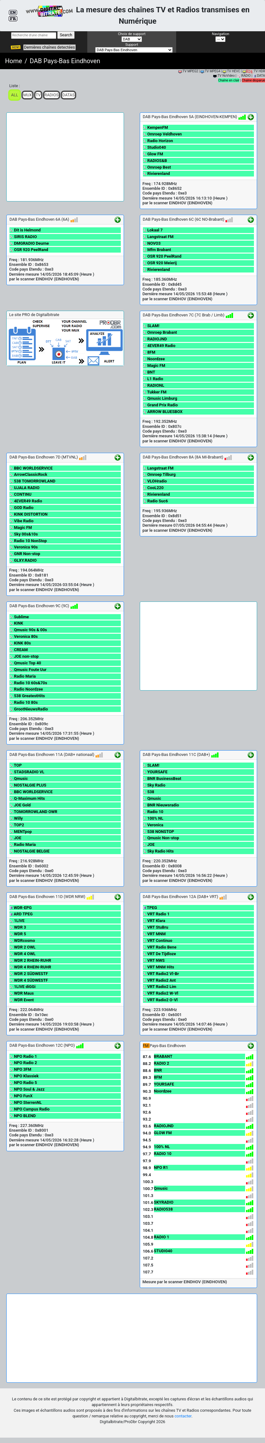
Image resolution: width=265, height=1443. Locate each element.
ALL (14, 95)
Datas (68, 95)
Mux (27, 95)
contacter (183, 1416)
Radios (52, 95)
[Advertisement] (65, 157)
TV (38, 95)
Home (13, 61)
